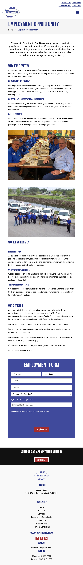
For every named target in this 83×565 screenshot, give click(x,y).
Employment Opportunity (41, 517)
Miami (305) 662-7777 (71, 3)
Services (41, 514)
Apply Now (41, 429)
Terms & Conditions (41, 527)
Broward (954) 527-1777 (70, 6)
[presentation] (29, 419)
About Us (41, 510)
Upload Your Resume (22, 400)
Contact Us (41, 460)
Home (41, 507)
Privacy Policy (41, 523)
